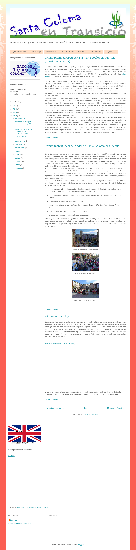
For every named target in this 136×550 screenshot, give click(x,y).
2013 (15, 112)
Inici (85, 408)
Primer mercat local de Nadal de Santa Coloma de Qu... (23, 131)
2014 (15, 109)
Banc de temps (35, 52)
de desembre (20, 119)
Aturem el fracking (57, 316)
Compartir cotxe (95, 52)
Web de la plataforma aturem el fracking (60, 344)
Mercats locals (51, 52)
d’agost (18, 151)
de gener (18, 168)
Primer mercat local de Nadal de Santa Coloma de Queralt (82, 146)
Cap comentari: (52, 137)
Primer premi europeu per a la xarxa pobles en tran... (23, 124)
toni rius (13, 520)
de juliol (18, 154)
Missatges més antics (115, 408)
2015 (15, 106)
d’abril (17, 165)
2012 (15, 116)
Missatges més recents (55, 408)
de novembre (20, 141)
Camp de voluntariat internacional (73, 52)
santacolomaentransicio (38, 507)
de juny (18, 158)
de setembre (20, 148)
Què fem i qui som (19, 52)
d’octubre (19, 144)
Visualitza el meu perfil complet (19, 524)
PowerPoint (20, 507)
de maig (18, 161)
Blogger (81, 545)
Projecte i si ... (111, 52)
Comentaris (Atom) (91, 414)
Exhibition (12, 456)
